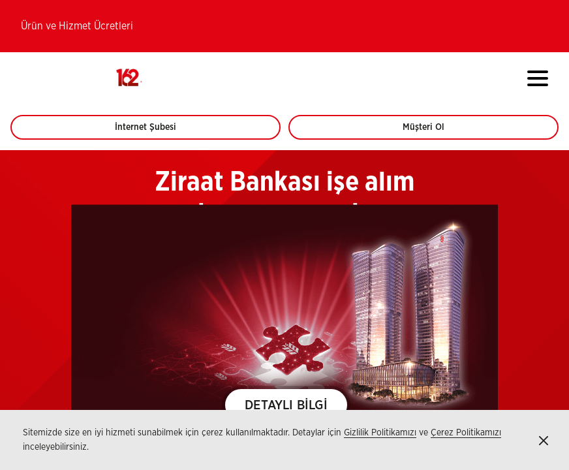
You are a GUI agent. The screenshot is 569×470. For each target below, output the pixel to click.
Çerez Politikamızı (466, 432)
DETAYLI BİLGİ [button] (286, 405)
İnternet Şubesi (153, 131)
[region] (284, 310)
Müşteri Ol (436, 131)
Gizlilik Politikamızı (380, 432)
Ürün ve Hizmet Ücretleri (77, 26)
